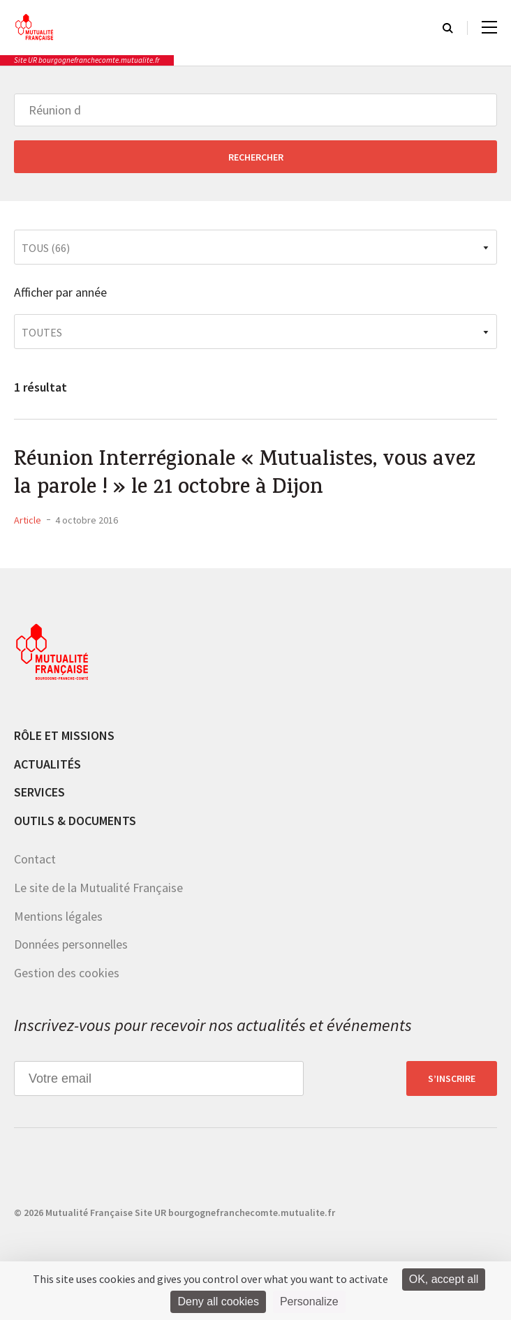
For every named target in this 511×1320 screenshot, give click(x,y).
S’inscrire (451, 1078)
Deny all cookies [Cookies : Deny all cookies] (218, 1301)
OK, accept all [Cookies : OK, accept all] (444, 1279)
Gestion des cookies (66, 973)
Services (39, 792)
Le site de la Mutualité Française (98, 888)
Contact (35, 859)
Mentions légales (58, 916)
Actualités (47, 764)
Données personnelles (71, 944)
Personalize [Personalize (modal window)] (309, 1301)
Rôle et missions (64, 735)
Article (27, 520)
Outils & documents (75, 821)
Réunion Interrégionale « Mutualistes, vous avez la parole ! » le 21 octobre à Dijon (244, 475)
